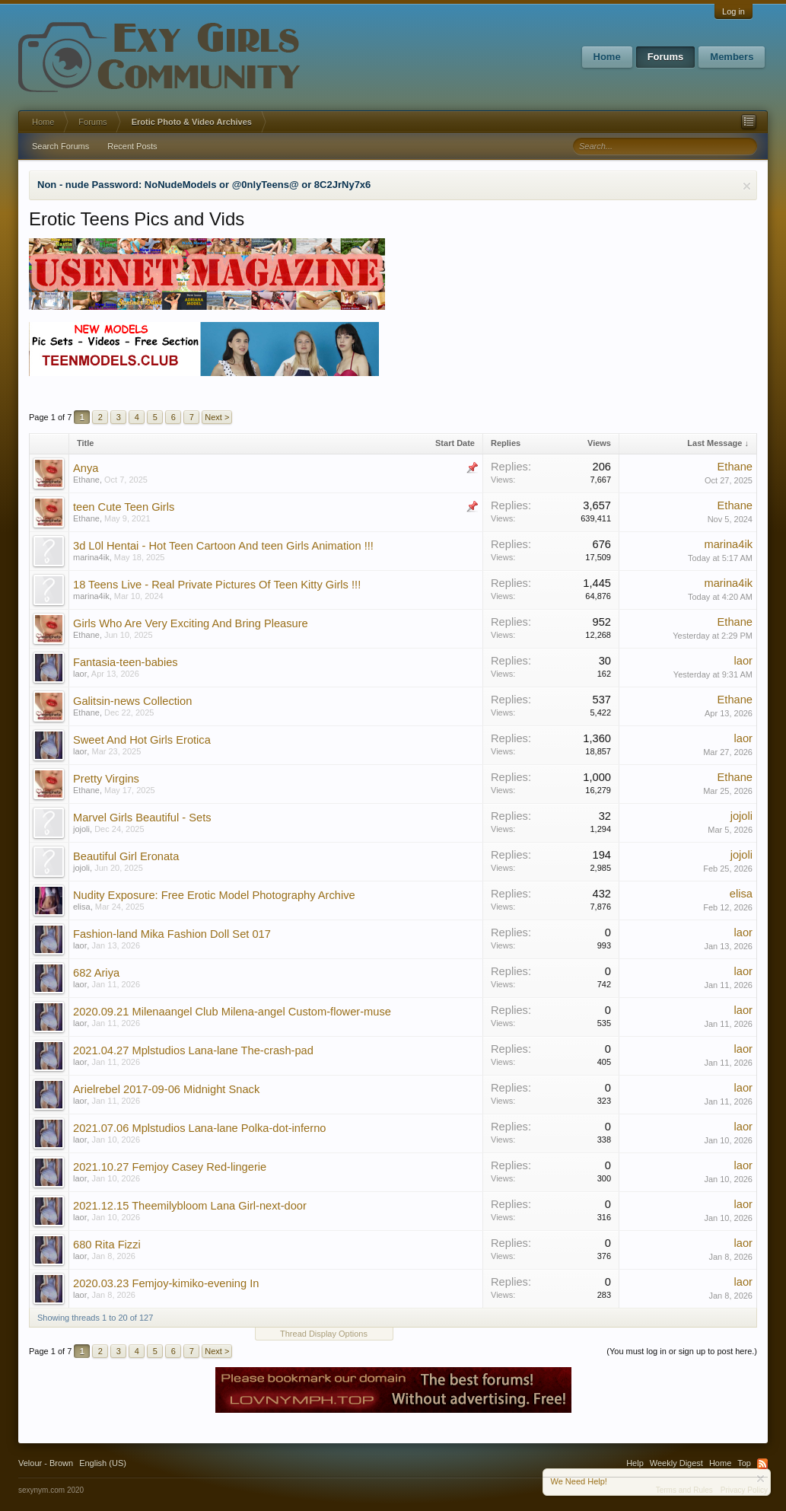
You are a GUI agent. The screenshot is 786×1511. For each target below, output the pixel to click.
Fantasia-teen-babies (125, 662)
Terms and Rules (684, 1490)
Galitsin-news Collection (132, 701)
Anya (85, 468)
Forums (666, 56)
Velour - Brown (45, 1463)
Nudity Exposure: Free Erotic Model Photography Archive (214, 895)
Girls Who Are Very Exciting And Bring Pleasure (190, 623)
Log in (733, 11)
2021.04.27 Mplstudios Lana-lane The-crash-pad (193, 1050)
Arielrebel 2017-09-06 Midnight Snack (166, 1089)
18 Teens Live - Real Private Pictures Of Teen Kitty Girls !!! (217, 585)
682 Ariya (96, 973)
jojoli (81, 829)
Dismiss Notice (747, 186)
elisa (82, 906)
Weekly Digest (676, 1463)
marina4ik (91, 557)
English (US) (102, 1463)
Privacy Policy (744, 1490)
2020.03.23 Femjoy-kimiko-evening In (166, 1283)
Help (635, 1463)
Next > (217, 417)
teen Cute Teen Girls (123, 507)
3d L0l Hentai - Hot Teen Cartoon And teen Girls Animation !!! (223, 546)
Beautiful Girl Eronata (126, 856)
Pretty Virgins (106, 779)
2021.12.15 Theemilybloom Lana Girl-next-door (190, 1206)
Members (731, 56)
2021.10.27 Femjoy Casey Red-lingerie (169, 1167)
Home (607, 56)
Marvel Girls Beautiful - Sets (142, 817)
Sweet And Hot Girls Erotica (142, 740)
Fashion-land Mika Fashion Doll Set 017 (172, 934)
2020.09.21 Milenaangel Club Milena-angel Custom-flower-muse (232, 1012)
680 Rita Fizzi (107, 1244)
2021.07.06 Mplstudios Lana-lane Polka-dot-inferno (199, 1128)
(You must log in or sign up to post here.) (681, 1351)
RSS (762, 1463)
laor (80, 673)
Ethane (86, 479)
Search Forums (60, 146)
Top (744, 1463)
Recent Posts (132, 146)
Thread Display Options (324, 1333)
